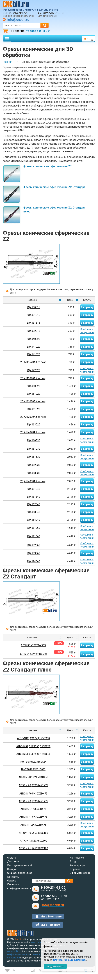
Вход (88, 39)
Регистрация (77, 865)
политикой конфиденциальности (69, 960)
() (13, 970)
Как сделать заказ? (19, 865)
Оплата (11, 857)
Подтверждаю (55, 966)
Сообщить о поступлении (87, 331)
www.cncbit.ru (37, 942)
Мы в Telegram (50, 924)
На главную (77, 857)
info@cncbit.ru (18, 20)
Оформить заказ (80, 872)
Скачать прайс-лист (19, 872)
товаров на (38, 31)
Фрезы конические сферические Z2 (47, 166)
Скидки (12, 869)
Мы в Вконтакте (51, 916)
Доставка (13, 861)
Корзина (75, 869)
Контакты (13, 876)
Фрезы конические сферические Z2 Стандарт (54, 187)
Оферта (11, 880)
